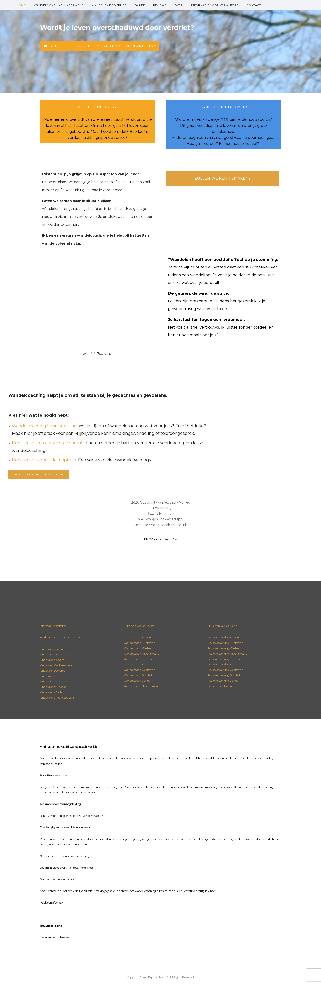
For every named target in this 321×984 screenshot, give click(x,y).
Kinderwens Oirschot (53, 686)
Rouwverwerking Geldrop (224, 659)
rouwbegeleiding (70, 804)
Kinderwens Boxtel (52, 692)
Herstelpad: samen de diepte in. (44, 459)
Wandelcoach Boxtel (137, 680)
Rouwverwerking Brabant (224, 637)
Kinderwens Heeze (51, 676)
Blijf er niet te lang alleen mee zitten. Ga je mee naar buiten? (99, 46)
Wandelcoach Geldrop (138, 659)
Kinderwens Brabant (52, 649)
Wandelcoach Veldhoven (139, 669)
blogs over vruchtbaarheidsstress (72, 867)
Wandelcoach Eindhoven (139, 642)
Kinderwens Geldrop (52, 670)
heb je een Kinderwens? (223, 107)
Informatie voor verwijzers (214, 5)
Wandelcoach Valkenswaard (141, 653)
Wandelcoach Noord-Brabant (142, 686)
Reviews (159, 5)
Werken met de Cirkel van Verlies (60, 637)
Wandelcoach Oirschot (138, 675)
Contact (254, 5)
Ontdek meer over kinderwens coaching (65, 856)
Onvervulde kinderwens (55, 937)
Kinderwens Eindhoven (54, 654)
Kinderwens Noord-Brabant (57, 697)
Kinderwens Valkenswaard (56, 665)
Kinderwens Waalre (52, 659)
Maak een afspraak (51, 902)
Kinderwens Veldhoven (54, 681)
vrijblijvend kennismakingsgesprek (94, 891)
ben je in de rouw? (97, 107)
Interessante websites (53, 625)
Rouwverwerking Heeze (222, 664)
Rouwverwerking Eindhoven (225, 642)
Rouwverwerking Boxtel (223, 680)
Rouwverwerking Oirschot (224, 675)
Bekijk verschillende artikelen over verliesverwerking (72, 815)
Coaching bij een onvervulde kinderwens (65, 827)
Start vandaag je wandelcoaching (60, 879)
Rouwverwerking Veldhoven (225, 669)
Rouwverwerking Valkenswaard (227, 653)
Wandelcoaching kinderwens (58, 5)
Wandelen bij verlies (109, 5)
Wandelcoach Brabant (138, 637)
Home (21, 5)
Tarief (140, 5)
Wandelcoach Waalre (137, 648)
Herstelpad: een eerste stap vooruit (48, 442)
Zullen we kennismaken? (222, 178)
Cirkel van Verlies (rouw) (139, 625)
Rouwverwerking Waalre (223, 648)
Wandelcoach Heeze (136, 664)
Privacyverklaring (160, 538)
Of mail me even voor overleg (38, 474)
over (179, 5)
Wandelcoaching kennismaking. (45, 425)
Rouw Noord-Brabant (221, 686)
